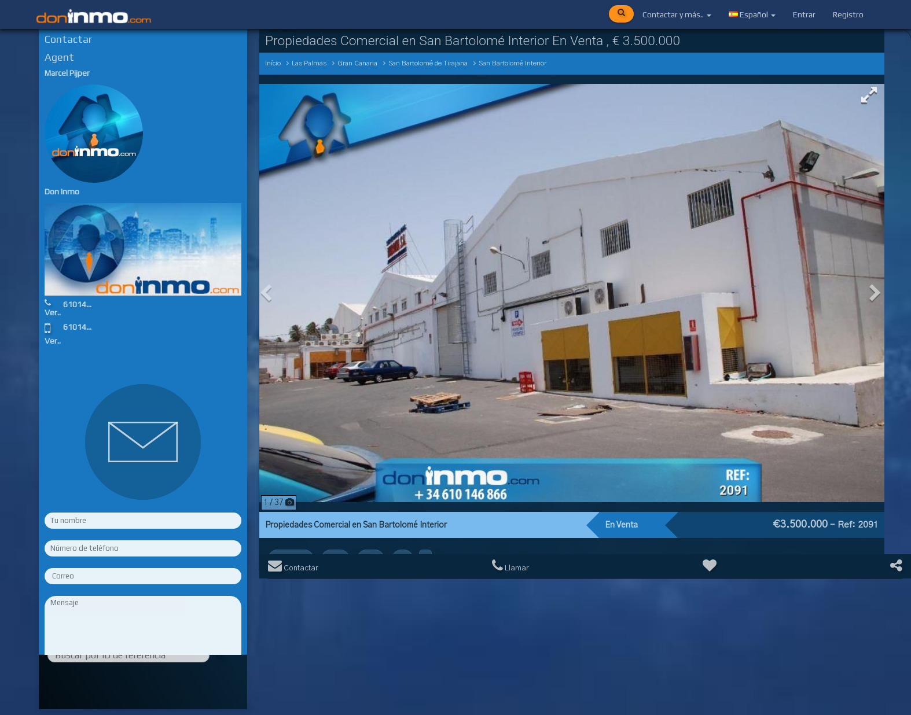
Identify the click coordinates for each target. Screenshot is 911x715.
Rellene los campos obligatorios (143, 679)
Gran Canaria (357, 63)
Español (752, 14)
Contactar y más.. (677, 14)
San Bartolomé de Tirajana (428, 63)
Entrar (804, 14)
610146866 (84, 304)
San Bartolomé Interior (512, 63)
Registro (848, 14)
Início (273, 63)
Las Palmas (309, 63)
